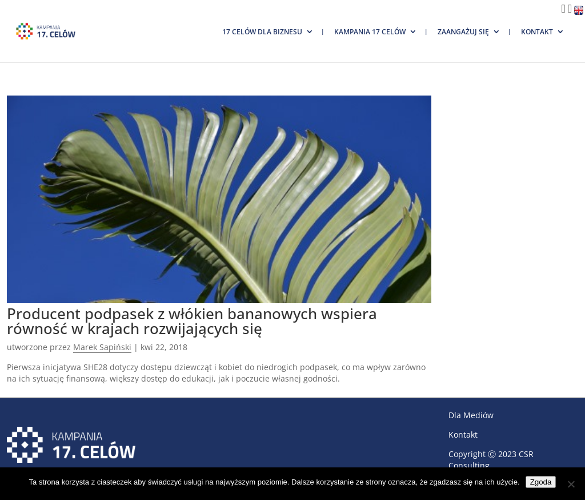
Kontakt (537, 32)
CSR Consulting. (491, 460)
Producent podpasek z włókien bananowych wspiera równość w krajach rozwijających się (192, 321)
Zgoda (541, 482)
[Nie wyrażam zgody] (570, 484)
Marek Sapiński (102, 347)
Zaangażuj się (463, 32)
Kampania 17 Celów (370, 32)
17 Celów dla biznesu (262, 32)
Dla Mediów (471, 415)
